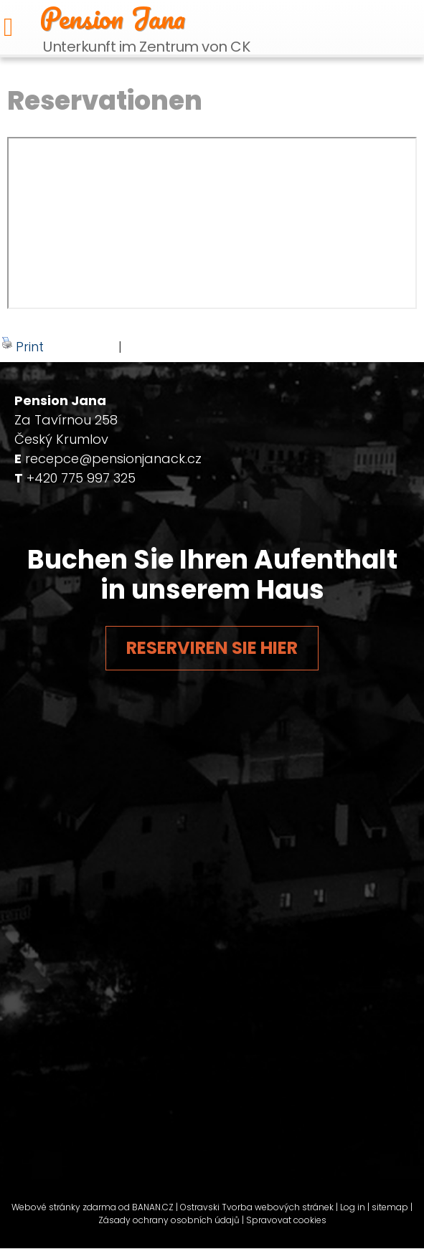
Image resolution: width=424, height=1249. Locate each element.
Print (22, 346)
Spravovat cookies (286, 1220)
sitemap (390, 1207)
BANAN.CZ (153, 1207)
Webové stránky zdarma (63, 1207)
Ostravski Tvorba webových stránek (257, 1207)
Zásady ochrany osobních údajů (169, 1220)
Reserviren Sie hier (212, 648)
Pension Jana (112, 18)
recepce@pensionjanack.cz (113, 458)
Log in (352, 1207)
